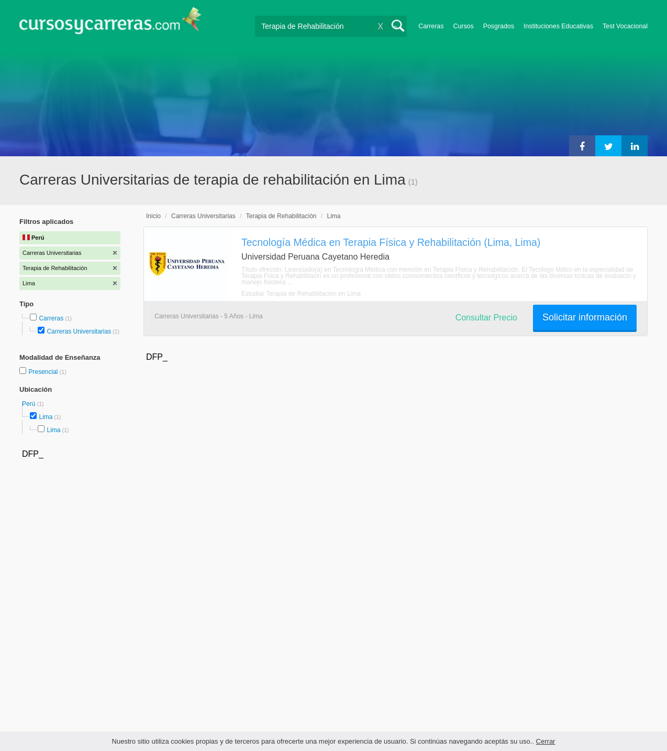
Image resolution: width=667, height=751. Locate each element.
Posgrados (498, 26)
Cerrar (545, 741)
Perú (29, 403)
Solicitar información (584, 317)
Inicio (153, 216)
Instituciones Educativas (558, 26)
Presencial (43, 372)
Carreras (430, 26)
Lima (45, 417)
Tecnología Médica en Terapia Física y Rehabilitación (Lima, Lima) (390, 242)
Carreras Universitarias (79, 331)
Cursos (463, 26)
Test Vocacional (625, 26)
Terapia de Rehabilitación (281, 216)
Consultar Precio (486, 317)
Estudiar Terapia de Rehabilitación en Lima (301, 293)
